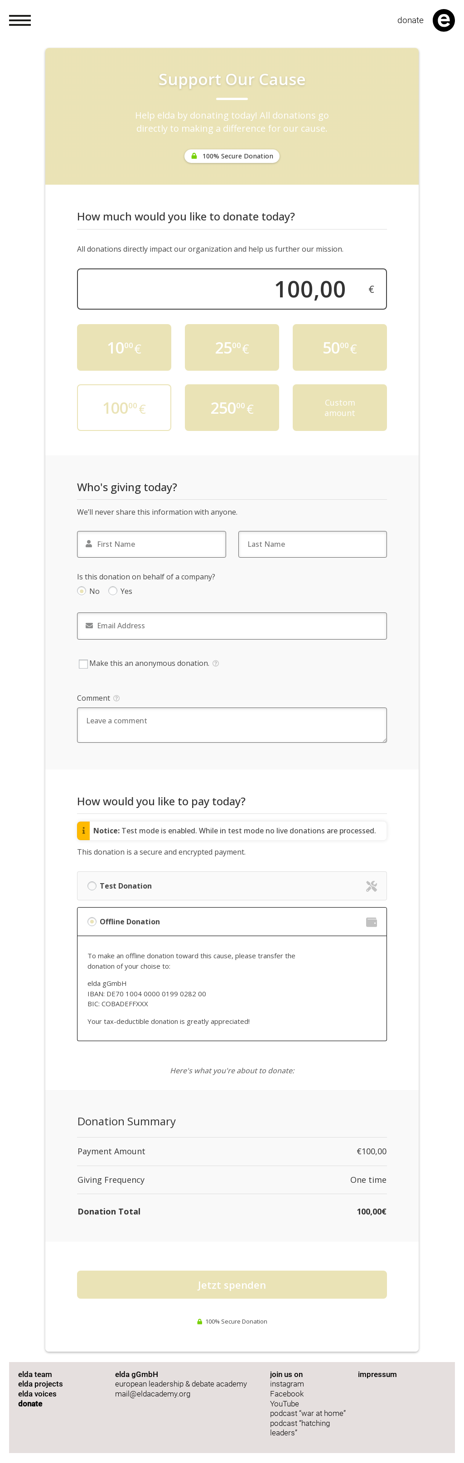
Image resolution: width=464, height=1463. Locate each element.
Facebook (287, 1394)
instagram (287, 1384)
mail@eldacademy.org (152, 1394)
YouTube (284, 1404)
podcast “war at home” (309, 1413)
